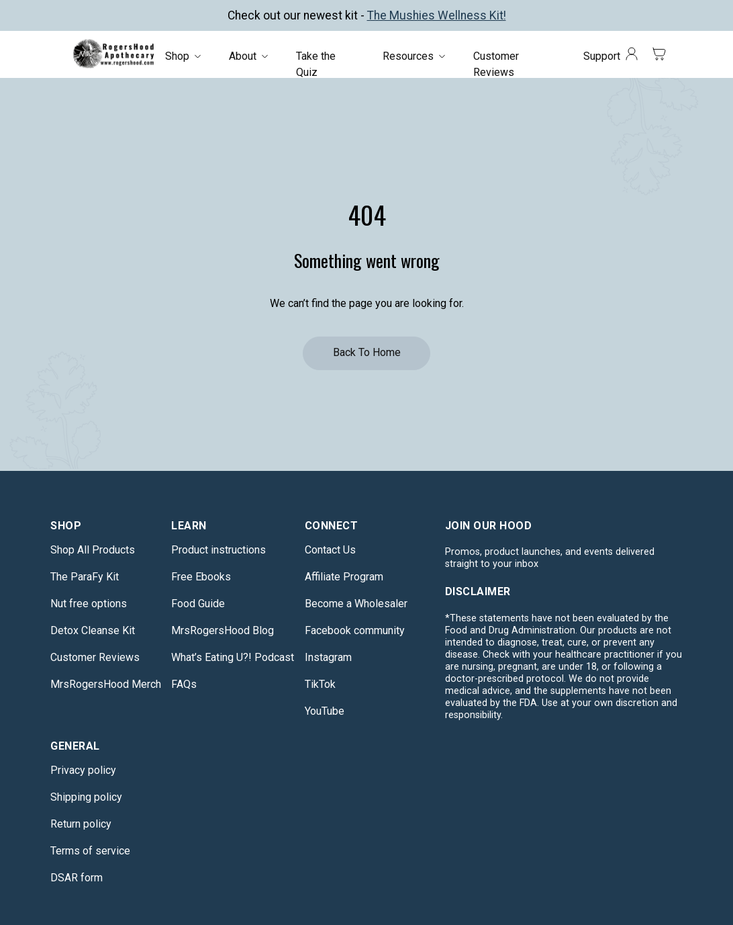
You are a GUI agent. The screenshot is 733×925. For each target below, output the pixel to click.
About (242, 56)
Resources (408, 56)
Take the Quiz (316, 64)
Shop (177, 56)
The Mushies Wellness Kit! (436, 15)
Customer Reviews (496, 64)
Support (601, 56)
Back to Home (367, 352)
